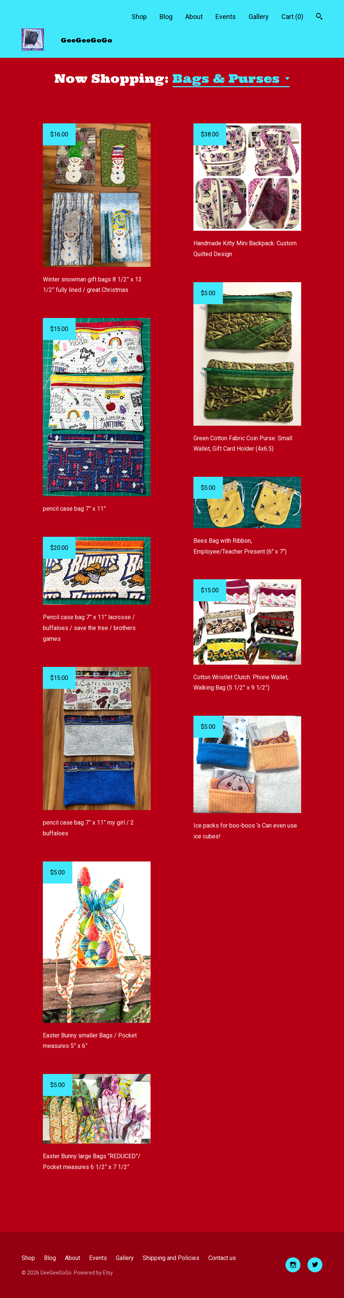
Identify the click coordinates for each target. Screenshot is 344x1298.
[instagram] (292, 1264)
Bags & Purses (228, 78)
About (194, 17)
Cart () (292, 17)
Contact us (222, 1257)
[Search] (319, 17)
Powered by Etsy (93, 1273)
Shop (139, 17)
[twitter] (314, 1264)
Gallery (259, 17)
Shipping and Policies (171, 1257)
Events (225, 17)
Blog (166, 17)
